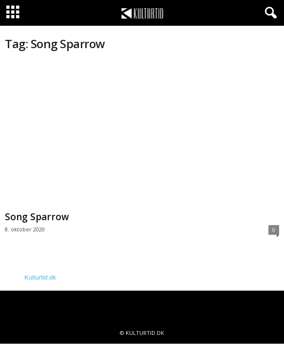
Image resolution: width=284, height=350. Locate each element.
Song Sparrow (37, 216)
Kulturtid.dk (40, 277)
